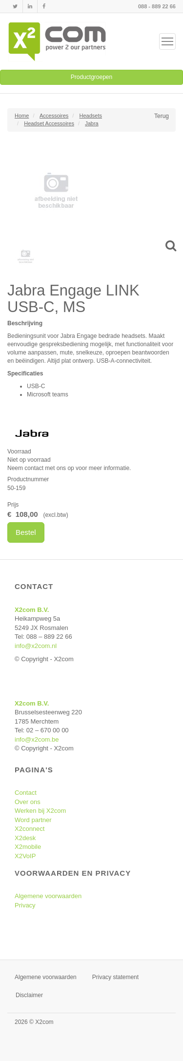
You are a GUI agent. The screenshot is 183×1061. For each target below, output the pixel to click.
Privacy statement (115, 977)
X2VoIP (25, 856)
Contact (26, 792)
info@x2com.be (37, 739)
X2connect (29, 828)
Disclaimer (29, 995)
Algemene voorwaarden (48, 896)
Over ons (28, 802)
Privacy (25, 905)
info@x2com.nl (36, 645)
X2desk (25, 838)
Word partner (33, 820)
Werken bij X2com (40, 810)
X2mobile (28, 846)
